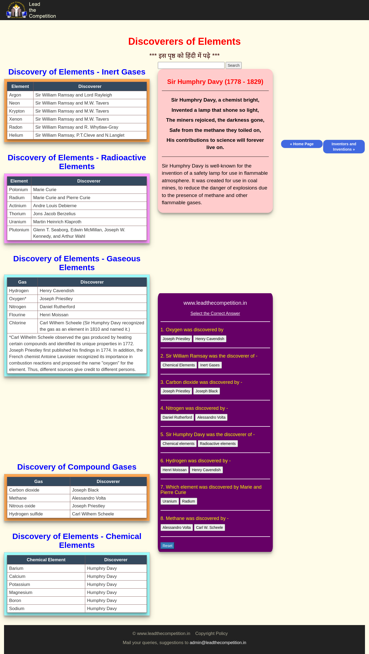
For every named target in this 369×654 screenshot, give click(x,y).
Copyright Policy (211, 633)
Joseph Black (206, 391)
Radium (188, 501)
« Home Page (302, 144)
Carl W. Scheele (209, 527)
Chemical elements (179, 443)
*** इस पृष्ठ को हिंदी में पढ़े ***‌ (184, 55)
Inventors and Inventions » (344, 146)
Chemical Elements (179, 365)
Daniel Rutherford (177, 417)
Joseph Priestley (176, 339)
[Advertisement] (77, 419)
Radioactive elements (218, 443)
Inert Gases (209, 365)
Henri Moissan (175, 470)
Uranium (170, 501)
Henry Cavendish (209, 339)
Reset (168, 546)
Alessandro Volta (211, 417)
